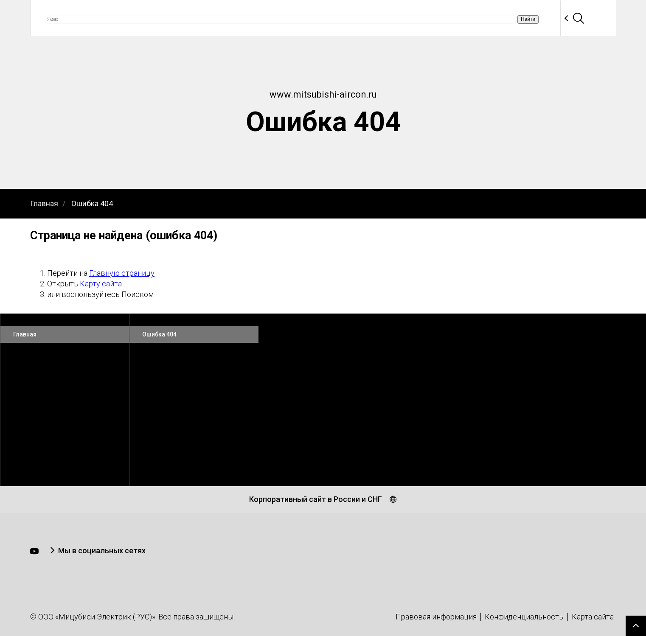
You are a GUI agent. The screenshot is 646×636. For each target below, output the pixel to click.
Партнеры (501, 18)
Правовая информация (436, 616)
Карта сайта (593, 616)
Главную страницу (121, 273)
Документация (377, 18)
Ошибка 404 (92, 203)
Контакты (555, 18)
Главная (44, 203)
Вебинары (256, 18)
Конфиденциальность (524, 616)
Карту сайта (101, 283)
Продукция (312, 18)
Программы (444, 18)
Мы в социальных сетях (102, 550)
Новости (205, 18)
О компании (150, 18)
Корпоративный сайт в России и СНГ (315, 499)
